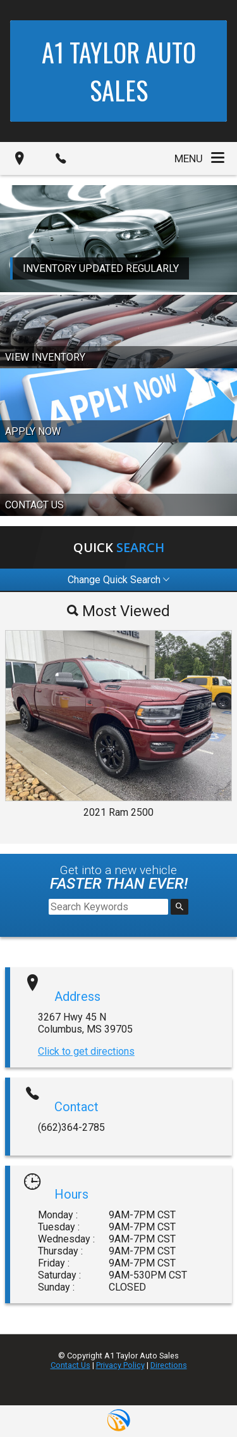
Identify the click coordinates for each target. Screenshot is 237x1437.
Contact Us (70, 1365)
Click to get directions (86, 1051)
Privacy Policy (120, 1365)
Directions (168, 1365)
